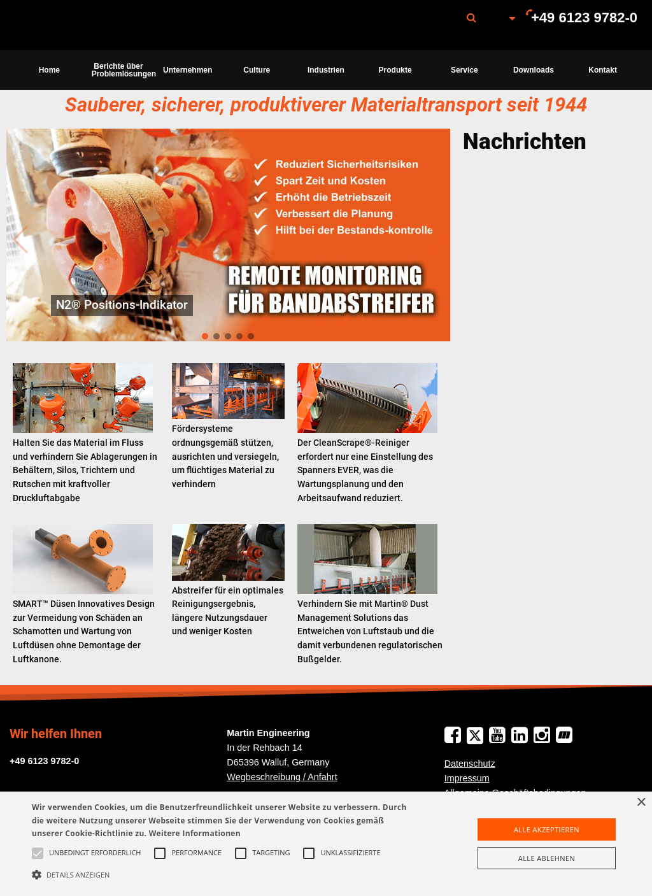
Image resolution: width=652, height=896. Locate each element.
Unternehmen (187, 70)
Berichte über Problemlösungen (122, 70)
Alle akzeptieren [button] (546, 829)
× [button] (641, 802)
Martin (78, 25)
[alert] (326, 844)
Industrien (326, 70)
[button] (223, 874)
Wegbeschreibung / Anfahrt (282, 777)
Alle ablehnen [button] (546, 858)
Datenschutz (469, 763)
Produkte (395, 70)
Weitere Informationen (195, 833)
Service (464, 70)
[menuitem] (78, 25)
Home (49, 70)
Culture (256, 70)
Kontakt (602, 70)
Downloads (533, 70)
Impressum (467, 778)
